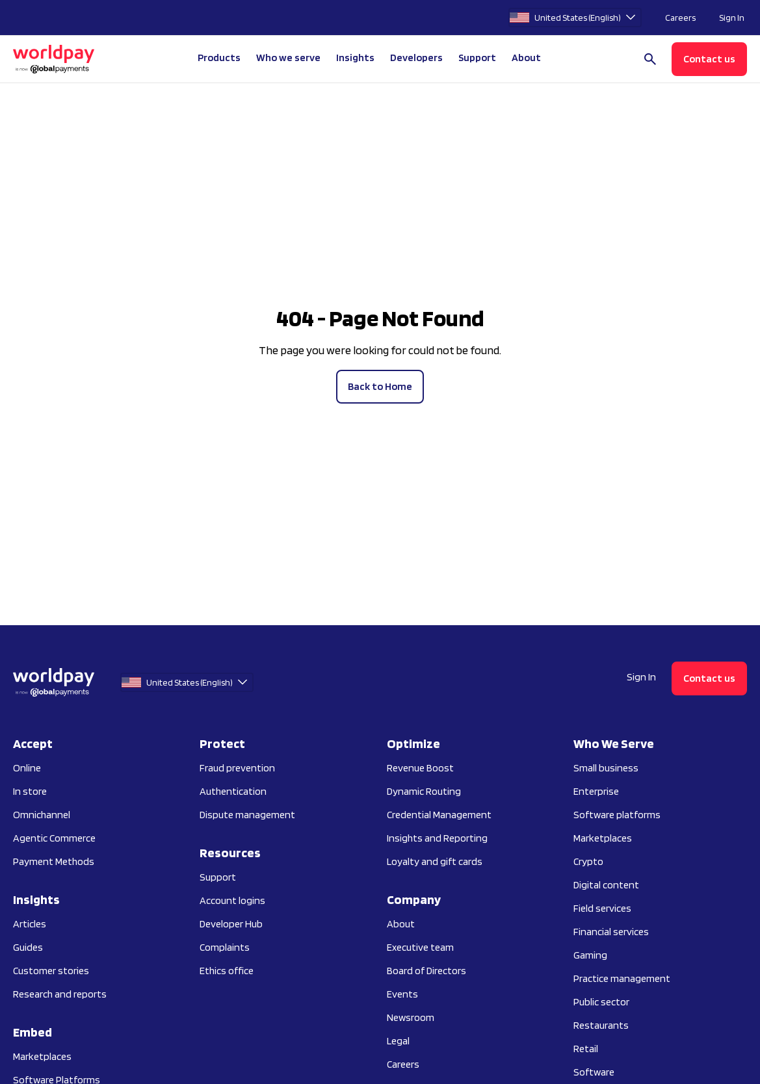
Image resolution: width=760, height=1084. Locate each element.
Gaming (590, 955)
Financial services (611, 931)
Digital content (606, 885)
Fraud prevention (237, 768)
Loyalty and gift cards (434, 861)
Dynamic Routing (424, 791)
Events (402, 994)
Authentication (233, 791)
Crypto (588, 861)
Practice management (621, 978)
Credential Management (439, 814)
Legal (398, 1041)
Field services (602, 908)
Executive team (420, 947)
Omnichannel (41, 814)
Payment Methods (53, 861)
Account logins (232, 900)
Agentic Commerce (54, 838)
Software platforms (617, 814)
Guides (28, 947)
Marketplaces (42, 1056)
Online (27, 768)
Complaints (225, 947)
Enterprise (596, 791)
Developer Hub (231, 924)
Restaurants (601, 1025)
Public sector (601, 1002)
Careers (680, 17)
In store (30, 791)
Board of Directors (426, 970)
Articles (29, 924)
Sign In (731, 17)
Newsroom (410, 1017)
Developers (416, 57)
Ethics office (227, 970)
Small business (605, 768)
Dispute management (247, 814)
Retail (585, 1048)
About (401, 924)
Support (477, 57)
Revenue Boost (420, 768)
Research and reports (60, 994)
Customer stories (51, 970)
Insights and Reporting (437, 838)
